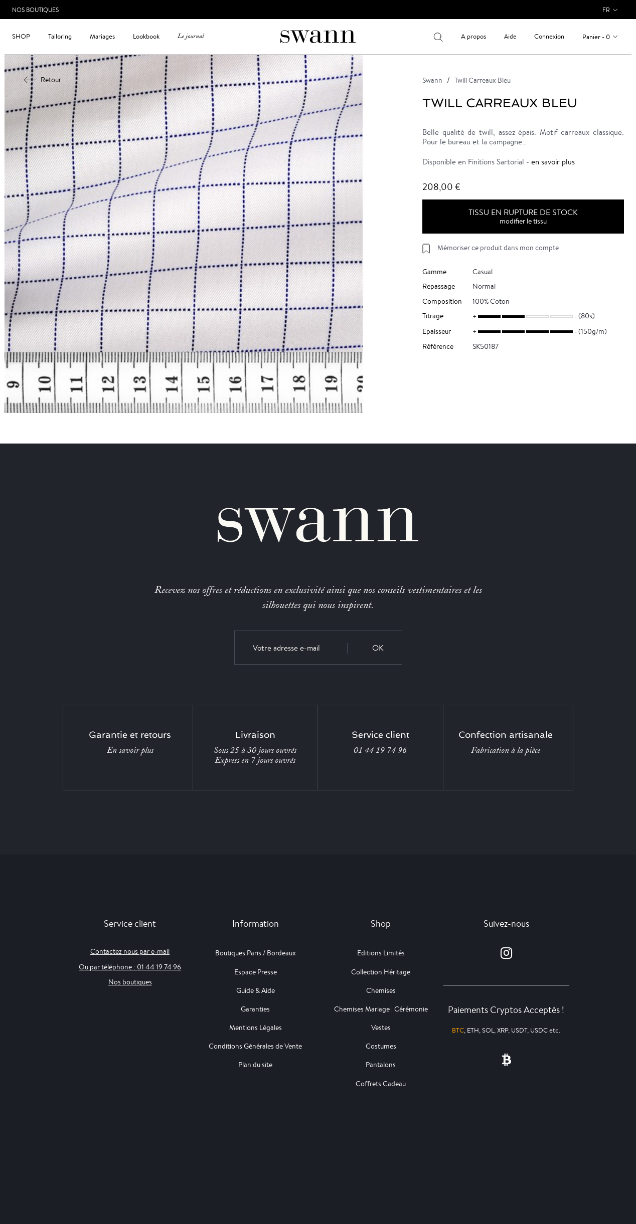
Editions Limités (381, 952)
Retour (43, 79)
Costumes (381, 1046)
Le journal (191, 36)
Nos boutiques (130, 981)
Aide (510, 36)
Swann (432, 80)
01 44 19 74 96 (380, 750)
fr (606, 10)
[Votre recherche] (438, 37)
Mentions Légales (255, 1027)
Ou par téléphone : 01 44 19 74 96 (130, 966)
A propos (473, 36)
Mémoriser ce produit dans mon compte (498, 247)
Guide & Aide (255, 990)
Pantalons (381, 1064)
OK (378, 648)
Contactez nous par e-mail (130, 951)
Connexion (549, 36)
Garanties (255, 1008)
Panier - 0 (596, 37)
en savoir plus (553, 161)
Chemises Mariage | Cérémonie (381, 1008)
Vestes (381, 1027)
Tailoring (60, 36)
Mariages (102, 36)
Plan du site (255, 1064)
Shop (21, 36)
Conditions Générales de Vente (255, 1046)
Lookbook (146, 36)
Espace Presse (255, 971)
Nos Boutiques (35, 10)
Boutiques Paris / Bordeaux (255, 952)
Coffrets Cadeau (381, 1083)
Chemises (381, 990)
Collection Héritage (380, 971)
